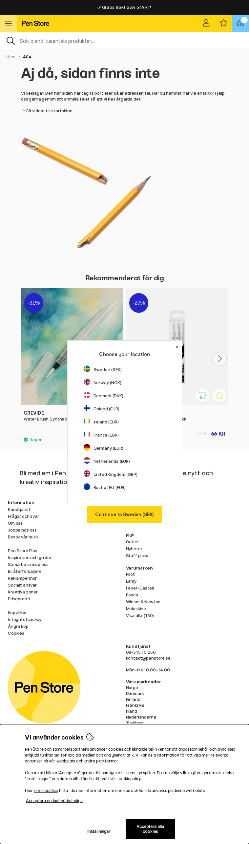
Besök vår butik (23, 536)
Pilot (130, 574)
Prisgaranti (19, 598)
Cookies (16, 633)
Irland (131, 711)
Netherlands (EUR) (107, 461)
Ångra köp (18, 626)
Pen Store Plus (22, 550)
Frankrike (135, 705)
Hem (10, 56)
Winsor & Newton (143, 601)
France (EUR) (101, 435)
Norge (132, 687)
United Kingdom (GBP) (110, 474)
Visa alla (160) (140, 615)
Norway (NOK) (102, 382)
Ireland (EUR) (101, 421)
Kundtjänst (19, 509)
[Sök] (124, 40)
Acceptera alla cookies (150, 829)
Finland (133, 699)
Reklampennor (22, 578)
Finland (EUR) (101, 408)
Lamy (131, 581)
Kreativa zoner (23, 591)
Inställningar (99, 831)
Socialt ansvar (22, 585)
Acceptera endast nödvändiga (54, 800)
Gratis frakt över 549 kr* (124, 7)
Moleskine (136, 608)
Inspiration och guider (30, 557)
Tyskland (135, 722)
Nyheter (134, 548)
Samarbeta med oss (28, 564)
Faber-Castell (140, 588)
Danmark (135, 693)
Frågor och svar (23, 516)
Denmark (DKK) (103, 395)
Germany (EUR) (103, 448)
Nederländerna (141, 717)
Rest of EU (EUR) (105, 487)
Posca (132, 594)
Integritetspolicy (24, 619)
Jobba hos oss (22, 530)
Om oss (15, 523)
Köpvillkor (17, 612)
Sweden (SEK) (103, 369)
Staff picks (137, 555)
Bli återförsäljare (24, 571)
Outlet (132, 541)
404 (27, 56)
